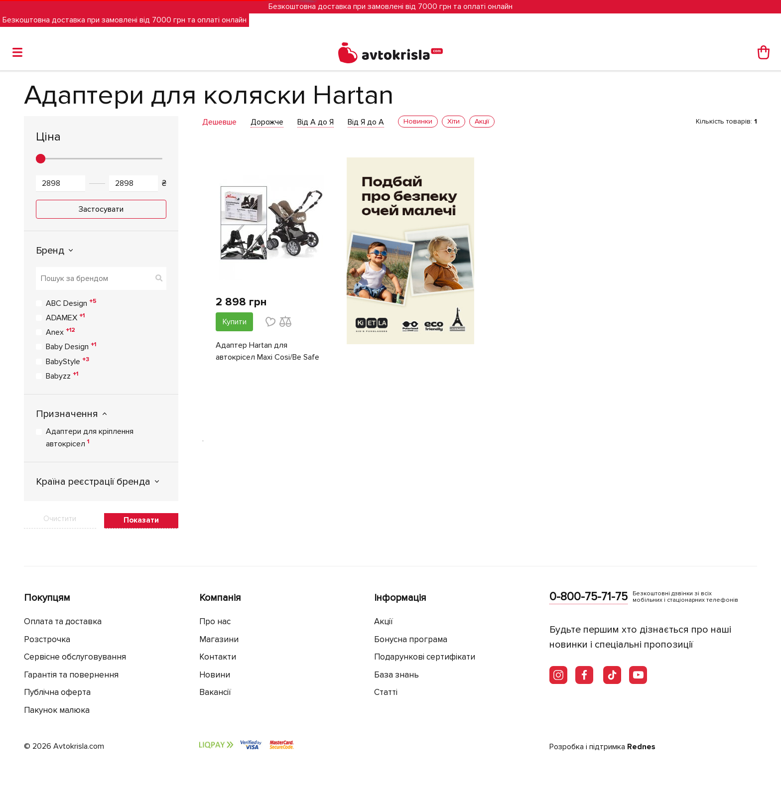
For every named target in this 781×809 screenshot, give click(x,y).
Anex (60, 331)
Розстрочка (47, 639)
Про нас (215, 621)
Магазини (219, 639)
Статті (385, 692)
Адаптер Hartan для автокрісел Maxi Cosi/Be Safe (267, 351)
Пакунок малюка (57, 710)
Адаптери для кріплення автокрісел (89, 437)
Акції (383, 621)
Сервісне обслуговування (75, 657)
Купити (235, 322)
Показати (141, 520)
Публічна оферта (57, 692)
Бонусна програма (410, 639)
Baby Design (71, 346)
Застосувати (101, 209)
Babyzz (62, 375)
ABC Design (71, 302)
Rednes (641, 747)
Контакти (217, 657)
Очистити (59, 518)
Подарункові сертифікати (424, 657)
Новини (214, 675)
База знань (396, 675)
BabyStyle (67, 361)
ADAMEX (65, 317)
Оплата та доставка (63, 621)
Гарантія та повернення (71, 675)
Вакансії (215, 692)
